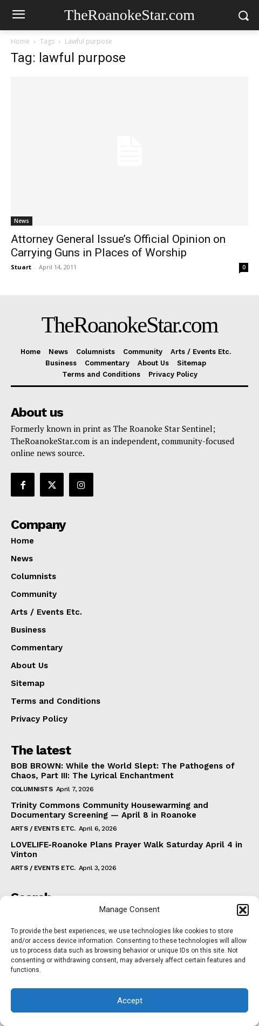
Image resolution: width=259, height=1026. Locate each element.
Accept (129, 1000)
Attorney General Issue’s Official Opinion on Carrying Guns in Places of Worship (118, 246)
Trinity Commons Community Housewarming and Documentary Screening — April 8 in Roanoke (109, 810)
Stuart (21, 267)
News (21, 221)
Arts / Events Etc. (43, 828)
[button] (242, 910)
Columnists (31, 789)
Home (20, 41)
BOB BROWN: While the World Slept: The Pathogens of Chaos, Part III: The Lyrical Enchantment (123, 770)
